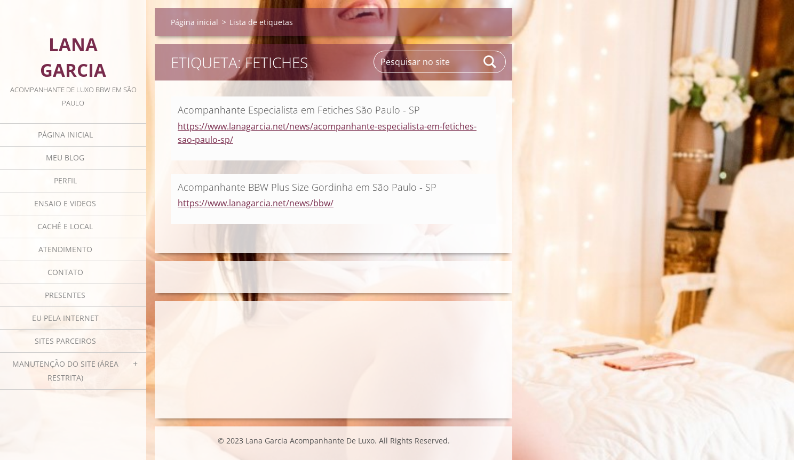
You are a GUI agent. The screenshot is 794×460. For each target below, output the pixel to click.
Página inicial (65, 135)
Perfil (65, 180)
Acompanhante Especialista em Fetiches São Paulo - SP (299, 109)
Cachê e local (65, 226)
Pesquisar (490, 62)
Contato (65, 272)
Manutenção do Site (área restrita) (65, 371)
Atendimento (65, 249)
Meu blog (65, 157)
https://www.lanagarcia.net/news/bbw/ (256, 203)
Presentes (65, 295)
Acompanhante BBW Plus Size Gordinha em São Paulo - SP (307, 187)
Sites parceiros (65, 341)
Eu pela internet (65, 318)
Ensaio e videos (65, 203)
